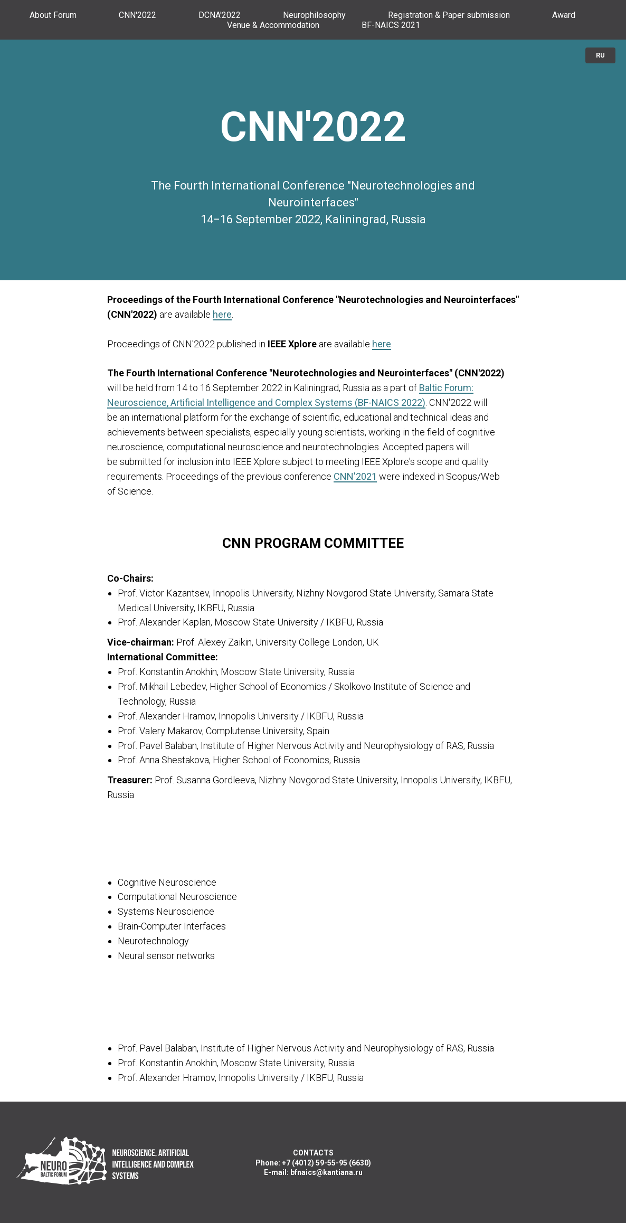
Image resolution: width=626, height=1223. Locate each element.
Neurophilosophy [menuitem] (314, 15)
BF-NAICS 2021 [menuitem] (391, 25)
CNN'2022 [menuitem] (137, 15)
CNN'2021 (355, 476)
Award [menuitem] (563, 15)
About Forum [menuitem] (53, 15)
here (222, 314)
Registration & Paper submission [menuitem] (449, 15)
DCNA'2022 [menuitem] (219, 15)
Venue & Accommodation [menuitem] (273, 25)
